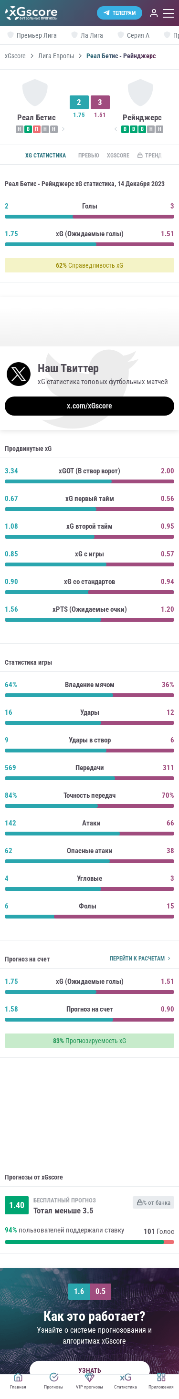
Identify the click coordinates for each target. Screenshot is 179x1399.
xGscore (15, 55)
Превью (88, 155)
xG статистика (45, 155)
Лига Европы (56, 55)
